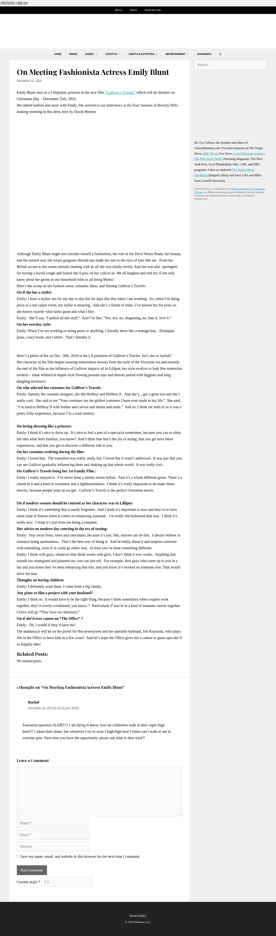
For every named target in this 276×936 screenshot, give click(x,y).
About (119, 10)
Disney (93, 54)
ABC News (210, 153)
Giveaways (204, 54)
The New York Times (208, 159)
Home (57, 54)
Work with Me (153, 10)
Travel (73, 54)
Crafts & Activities (145, 54)
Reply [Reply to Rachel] (75, 708)
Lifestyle (115, 54)
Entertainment (179, 54)
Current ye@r (28, 882)
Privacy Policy (138, 915)
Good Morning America (249, 153)
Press (133, 10)
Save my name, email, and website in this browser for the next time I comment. (80, 856)
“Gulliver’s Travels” (120, 92)
